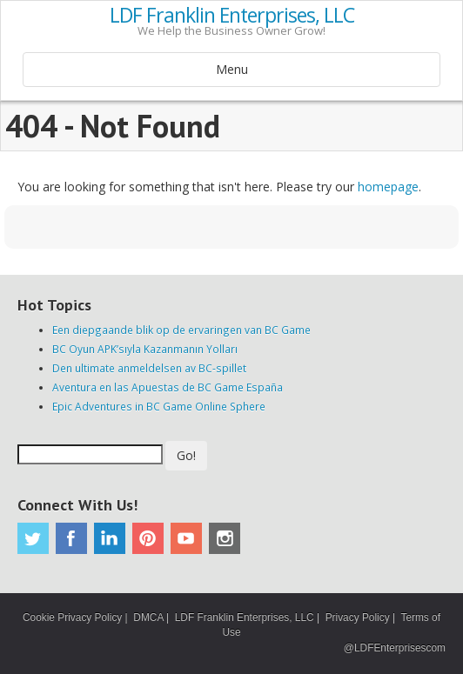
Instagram (224, 538)
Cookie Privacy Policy (72, 617)
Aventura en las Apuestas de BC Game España (167, 387)
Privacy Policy (357, 617)
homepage (388, 186)
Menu (232, 69)
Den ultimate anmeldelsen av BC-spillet (149, 368)
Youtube (186, 538)
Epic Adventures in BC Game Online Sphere (158, 406)
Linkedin (109, 538)
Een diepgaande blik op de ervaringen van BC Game (181, 330)
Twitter (33, 538)
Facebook (71, 538)
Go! (186, 455)
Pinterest (148, 538)
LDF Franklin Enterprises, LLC (232, 16)
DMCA (148, 617)
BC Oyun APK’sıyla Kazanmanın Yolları (145, 349)
